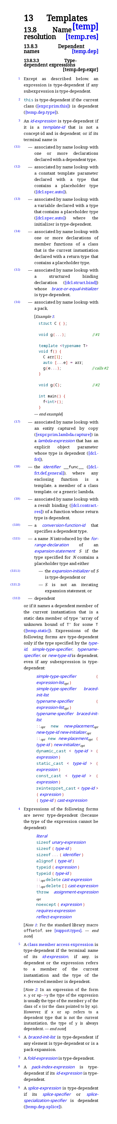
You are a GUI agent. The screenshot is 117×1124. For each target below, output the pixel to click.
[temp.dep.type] (40, 112)
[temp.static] (37, 630)
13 (28, 18)
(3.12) (16, 598)
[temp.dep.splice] (42, 1106)
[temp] (85, 26)
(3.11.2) (15, 584)
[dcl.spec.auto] (50, 192)
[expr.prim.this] (53, 106)
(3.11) (16, 538)
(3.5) (17, 270)
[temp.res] (82, 36)
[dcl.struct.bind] (81, 282)
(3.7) (17, 422)
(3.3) (17, 199)
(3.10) (16, 525)
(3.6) (17, 302)
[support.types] (68, 930)
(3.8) (17, 466)
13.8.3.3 (31, 60)
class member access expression (60, 944)
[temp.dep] (85, 51)
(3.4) (17, 231)
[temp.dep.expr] (80, 69)
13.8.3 (30, 46)
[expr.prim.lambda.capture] (63, 434)
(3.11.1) (15, 571)
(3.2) (17, 166)
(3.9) (17, 499)
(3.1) (17, 147)
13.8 (30, 29)
